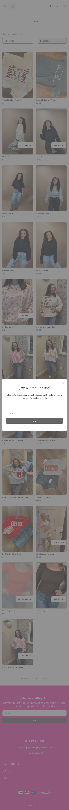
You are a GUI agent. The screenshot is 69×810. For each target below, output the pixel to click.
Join (34, 420)
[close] (63, 382)
